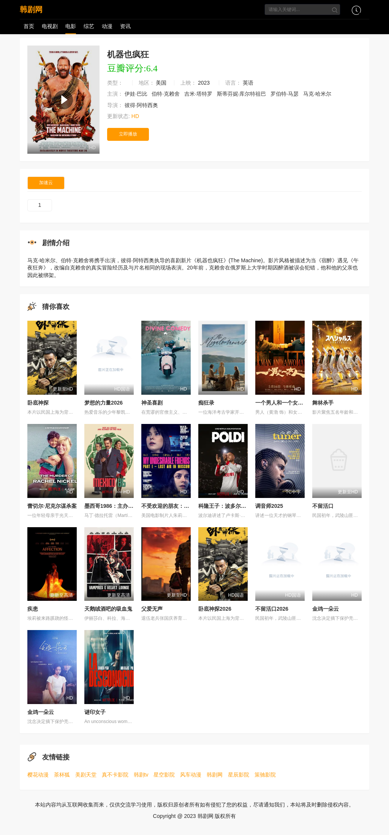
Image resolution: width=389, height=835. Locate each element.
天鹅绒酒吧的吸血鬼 (108, 609)
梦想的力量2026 (103, 403)
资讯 (125, 26)
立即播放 (128, 134)
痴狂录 (206, 403)
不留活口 (323, 506)
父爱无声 (152, 609)
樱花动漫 (38, 775)
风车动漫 (190, 775)
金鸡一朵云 (325, 609)
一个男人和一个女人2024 (285, 403)
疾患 (32, 609)
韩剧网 (31, 9)
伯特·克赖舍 (166, 94)
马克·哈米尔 (318, 94)
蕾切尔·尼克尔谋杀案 (52, 506)
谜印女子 (95, 712)
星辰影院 (238, 775)
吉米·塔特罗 (199, 94)
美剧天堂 (85, 775)
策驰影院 (265, 775)
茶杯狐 (62, 775)
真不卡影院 (115, 775)
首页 (29, 26)
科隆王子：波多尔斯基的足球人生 (238, 506)
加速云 (46, 182)
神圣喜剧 (152, 403)
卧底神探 (38, 403)
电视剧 (50, 26)
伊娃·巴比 (137, 94)
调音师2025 (269, 506)
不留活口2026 (271, 609)
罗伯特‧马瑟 (285, 94)
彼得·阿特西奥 (142, 105)
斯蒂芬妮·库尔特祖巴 (242, 94)
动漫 (107, 26)
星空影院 (164, 775)
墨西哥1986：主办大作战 (114, 506)
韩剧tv (141, 775)
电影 (70, 26)
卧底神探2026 (214, 609)
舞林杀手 (323, 403)
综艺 (89, 26)
